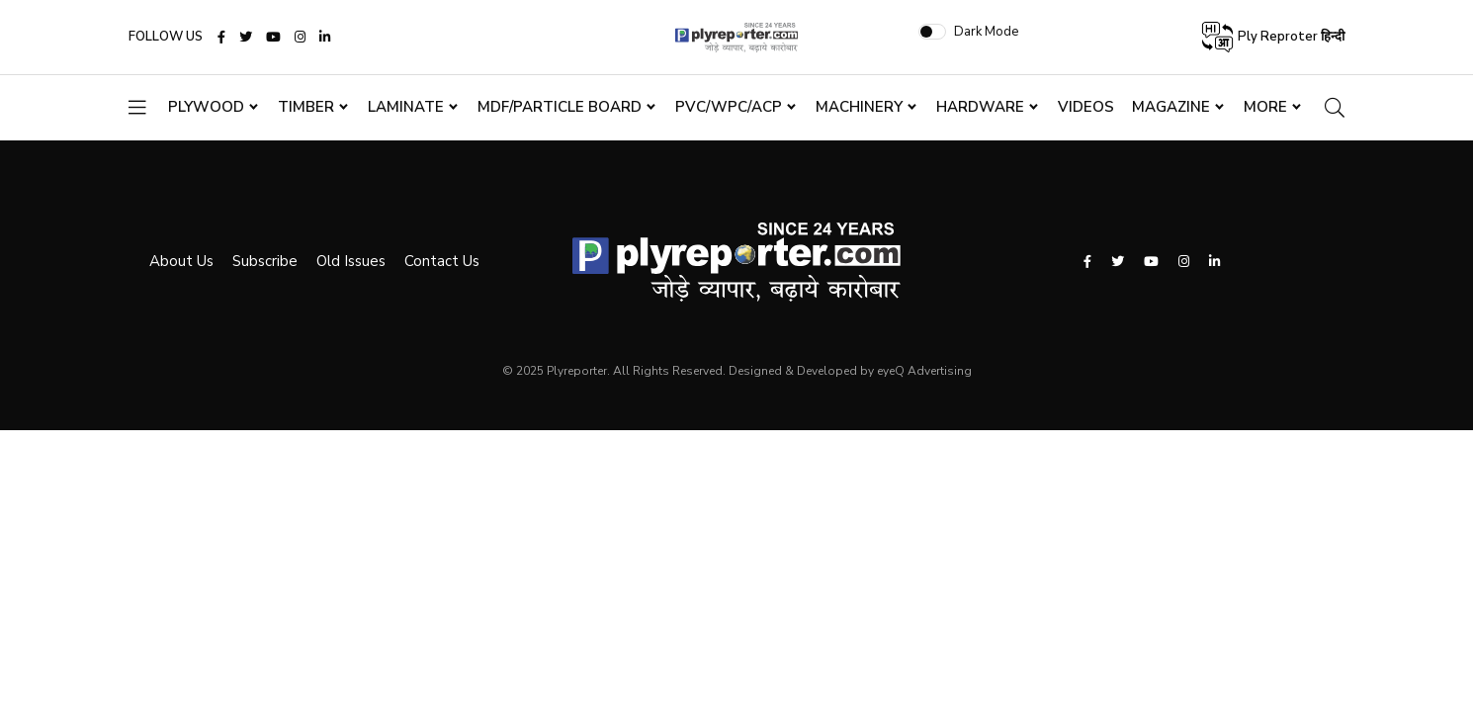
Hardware (980, 141)
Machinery (859, 141)
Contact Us (421, 266)
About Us (161, 266)
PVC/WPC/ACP (728, 141)
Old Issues (330, 266)
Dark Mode (1108, 48)
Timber (306, 141)
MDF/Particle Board (559, 141)
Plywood (206, 141)
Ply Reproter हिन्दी (1272, 55)
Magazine (1178, 141)
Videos (1086, 141)
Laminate (406, 141)
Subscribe (244, 266)
